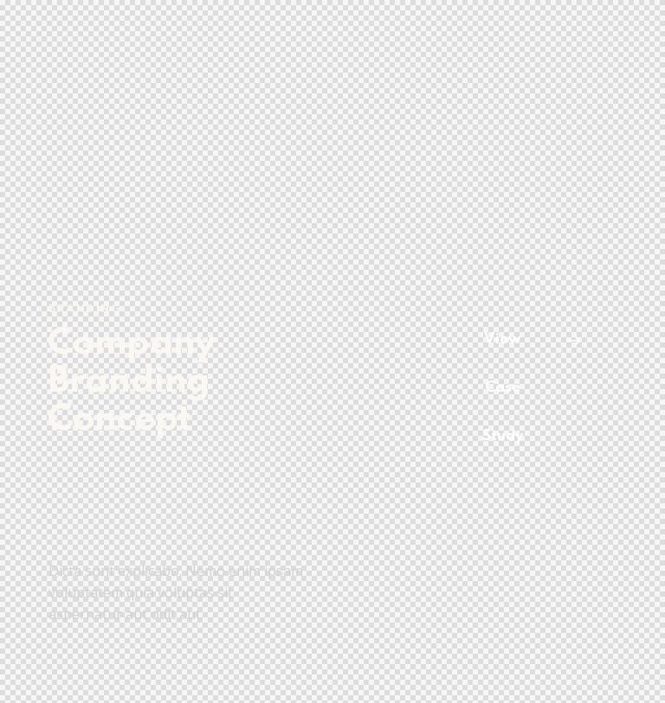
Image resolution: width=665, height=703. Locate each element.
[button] (528, 388)
